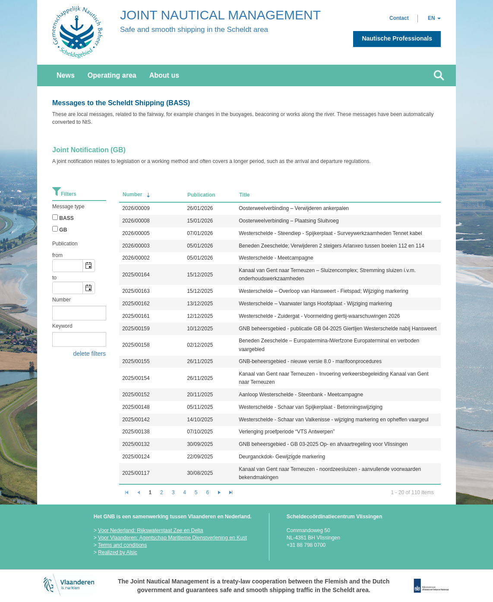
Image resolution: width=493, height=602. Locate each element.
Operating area (112, 75)
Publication (201, 195)
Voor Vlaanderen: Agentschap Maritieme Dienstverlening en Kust (172, 538)
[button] (399, 18)
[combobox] (68, 265)
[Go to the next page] (219, 492)
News (66, 75)
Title (244, 195)
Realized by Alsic (117, 552)
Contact (399, 18)
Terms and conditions (122, 545)
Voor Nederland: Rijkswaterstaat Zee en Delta (150, 530)
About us (164, 75)
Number (137, 195)
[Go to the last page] (231, 492)
